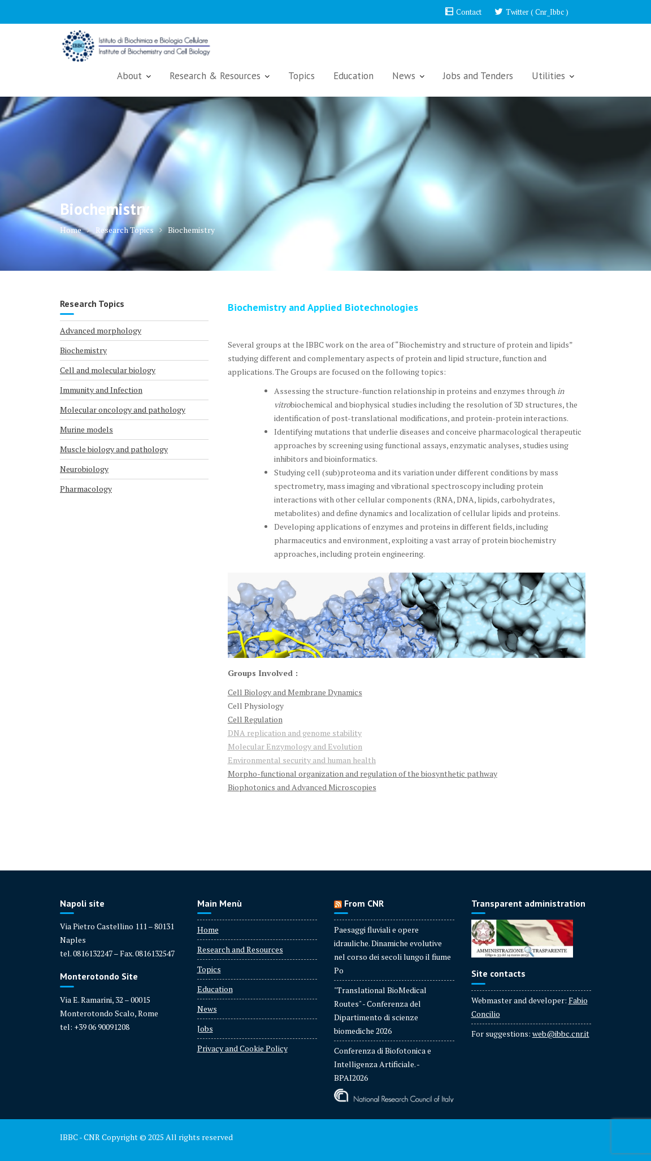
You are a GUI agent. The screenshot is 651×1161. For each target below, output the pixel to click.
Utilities (548, 76)
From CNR (364, 903)
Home (208, 929)
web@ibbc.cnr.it (560, 1033)
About (129, 76)
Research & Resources (215, 76)
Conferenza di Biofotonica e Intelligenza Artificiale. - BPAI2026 (382, 1064)
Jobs (205, 1028)
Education (353, 76)
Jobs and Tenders (478, 76)
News (403, 76)
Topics (301, 76)
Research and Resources (240, 949)
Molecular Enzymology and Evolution (295, 746)
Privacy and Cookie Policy (242, 1048)
